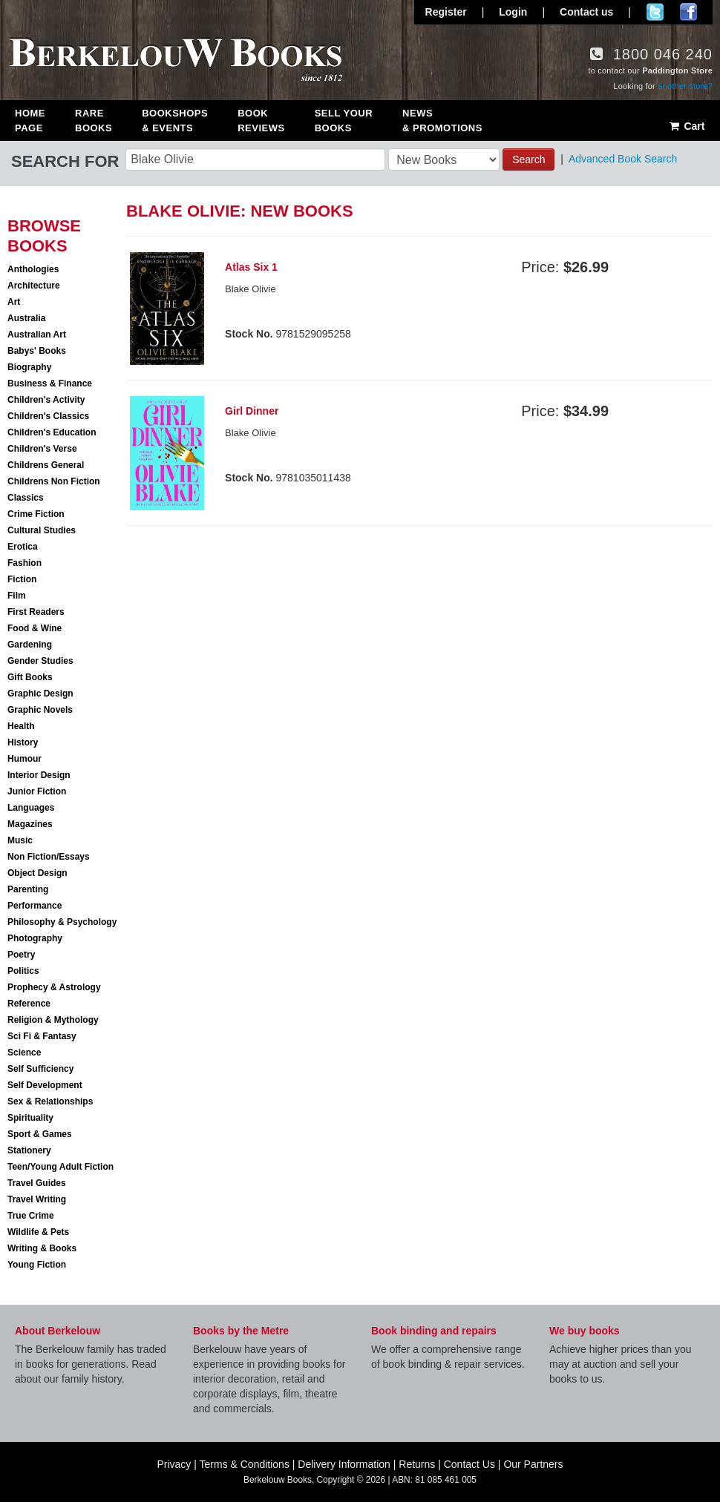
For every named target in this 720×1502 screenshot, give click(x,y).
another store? (685, 86)
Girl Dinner (251, 411)
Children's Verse (42, 449)
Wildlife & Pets (38, 1232)
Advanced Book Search (623, 159)
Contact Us (469, 1464)
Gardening (29, 644)
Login (513, 12)
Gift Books (30, 677)
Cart (686, 126)
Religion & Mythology (53, 1020)
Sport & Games (39, 1134)
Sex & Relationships (50, 1101)
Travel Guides (36, 1183)
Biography (29, 367)
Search (528, 159)
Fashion (24, 563)
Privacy (174, 1464)
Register (446, 12)
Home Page (30, 121)
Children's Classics (48, 416)
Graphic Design (40, 693)
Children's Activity (46, 400)
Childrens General (45, 465)
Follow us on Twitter (655, 12)
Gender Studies (40, 661)
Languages (30, 808)
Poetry (21, 954)
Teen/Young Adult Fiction (60, 1167)
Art (13, 302)
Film (16, 595)
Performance (34, 905)
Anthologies (33, 269)
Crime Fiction (36, 514)
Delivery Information (344, 1464)
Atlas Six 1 (251, 267)
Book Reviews (261, 121)
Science (24, 1052)
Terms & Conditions (244, 1464)
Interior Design (39, 775)
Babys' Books (36, 351)
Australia (26, 318)
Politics (23, 971)
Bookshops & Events (175, 121)
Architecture (33, 285)
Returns (417, 1464)
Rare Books (93, 121)
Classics (25, 498)
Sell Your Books (344, 121)
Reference (28, 1003)
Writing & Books (41, 1248)
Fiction (21, 579)
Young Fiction (36, 1264)
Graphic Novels (40, 710)
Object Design (37, 873)
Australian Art (36, 334)
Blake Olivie (250, 288)
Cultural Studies (41, 530)
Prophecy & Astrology (54, 987)
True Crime (30, 1216)
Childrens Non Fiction (53, 481)
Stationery (29, 1150)
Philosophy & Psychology (62, 922)
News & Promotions (442, 121)
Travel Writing (36, 1199)
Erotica (22, 546)
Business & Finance (49, 383)
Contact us (586, 12)
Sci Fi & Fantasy (41, 1036)
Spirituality (30, 1118)
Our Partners (533, 1464)
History (22, 742)
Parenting (27, 889)
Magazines (30, 824)
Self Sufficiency (40, 1069)
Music (20, 840)
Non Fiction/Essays (48, 857)
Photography (34, 938)
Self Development (44, 1085)
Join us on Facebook (688, 12)
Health (21, 726)
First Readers (36, 612)
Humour (24, 759)
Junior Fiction (36, 791)
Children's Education (51, 432)
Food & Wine (34, 628)
